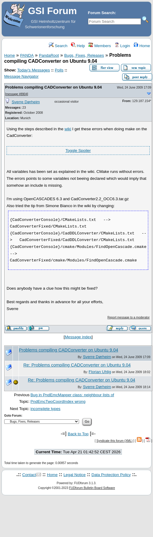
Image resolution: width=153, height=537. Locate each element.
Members (99, 46)
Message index (78, 337)
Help (78, 46)
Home (142, 46)
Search (58, 46)
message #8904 (16, 94)
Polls (59, 70)
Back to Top (78, 434)
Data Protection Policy (111, 474)
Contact (29, 474)
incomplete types (45, 408)
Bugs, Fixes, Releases (84, 55)
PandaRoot (49, 55)
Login (122, 46)
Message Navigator (21, 76)
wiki (67, 129)
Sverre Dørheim (26, 102)
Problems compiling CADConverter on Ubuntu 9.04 (53, 87)
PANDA (27, 55)
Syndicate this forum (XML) (114, 440)
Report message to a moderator (128, 317)
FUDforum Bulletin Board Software (92, 488)
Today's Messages (33, 70)
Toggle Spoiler (78, 150)
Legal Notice (74, 474)
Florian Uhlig (100, 372)
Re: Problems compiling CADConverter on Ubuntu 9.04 (77, 365)
